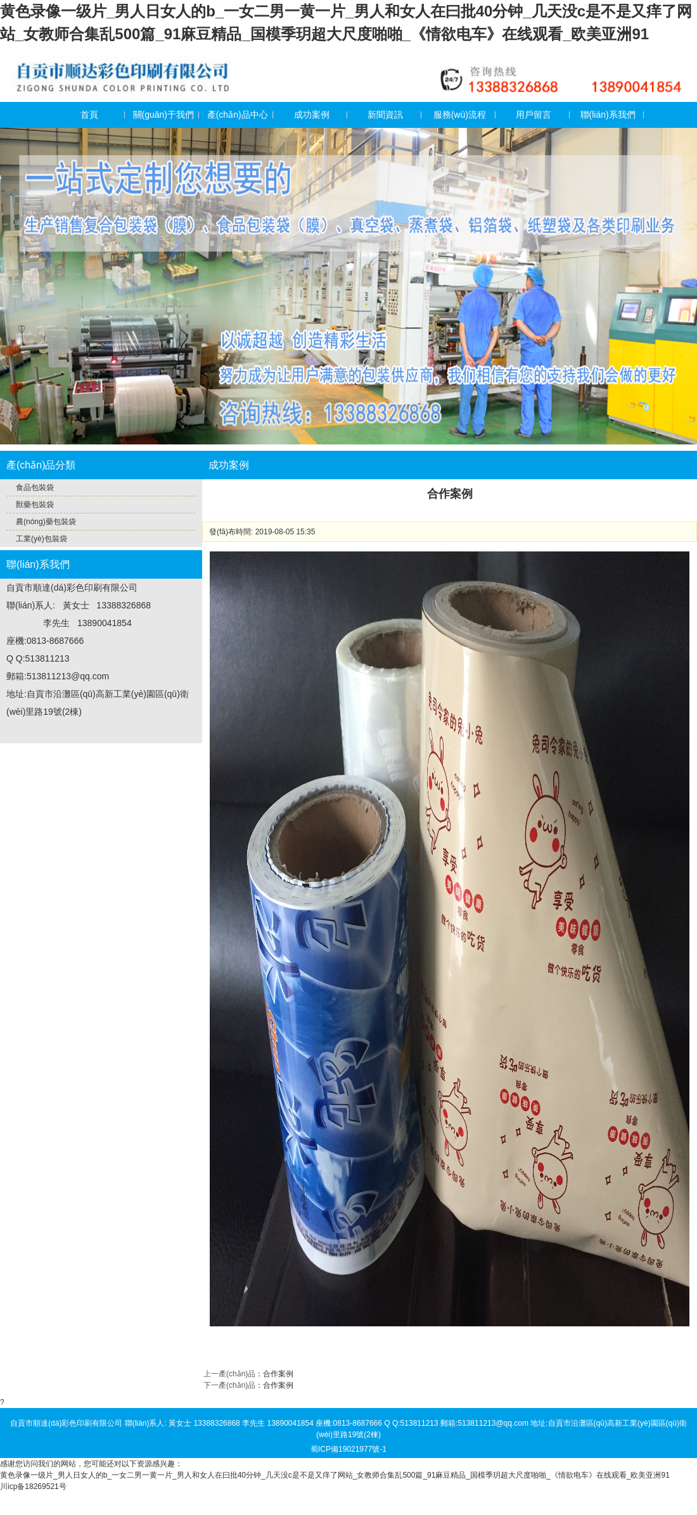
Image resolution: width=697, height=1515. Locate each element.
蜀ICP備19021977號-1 (348, 1449)
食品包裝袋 (35, 487)
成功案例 (311, 115)
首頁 (89, 115)
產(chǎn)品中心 (237, 115)
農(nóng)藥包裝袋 (46, 521)
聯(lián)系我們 (608, 115)
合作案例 (278, 1373)
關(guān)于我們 (163, 115)
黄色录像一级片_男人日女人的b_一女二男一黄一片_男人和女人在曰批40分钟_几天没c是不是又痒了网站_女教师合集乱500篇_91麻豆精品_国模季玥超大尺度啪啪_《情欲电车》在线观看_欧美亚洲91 (335, 1475)
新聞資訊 (385, 115)
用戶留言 (533, 115)
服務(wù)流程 (459, 115)
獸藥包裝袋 (35, 504)
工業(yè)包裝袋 (41, 538)
